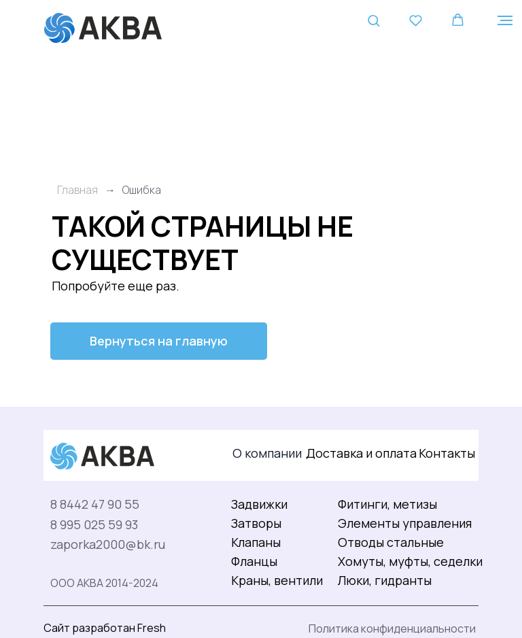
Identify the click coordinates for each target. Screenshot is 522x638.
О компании (267, 453)
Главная (77, 190)
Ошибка (141, 190)
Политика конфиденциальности (392, 628)
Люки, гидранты (385, 580)
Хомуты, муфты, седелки (410, 561)
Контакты (447, 453)
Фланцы (254, 561)
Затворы (256, 523)
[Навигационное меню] (505, 20)
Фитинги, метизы (387, 504)
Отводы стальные (391, 542)
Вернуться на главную (159, 341)
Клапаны (256, 542)
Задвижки (259, 504)
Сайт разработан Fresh (105, 627)
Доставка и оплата (361, 453)
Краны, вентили (277, 580)
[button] (373, 20)
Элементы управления (405, 523)
